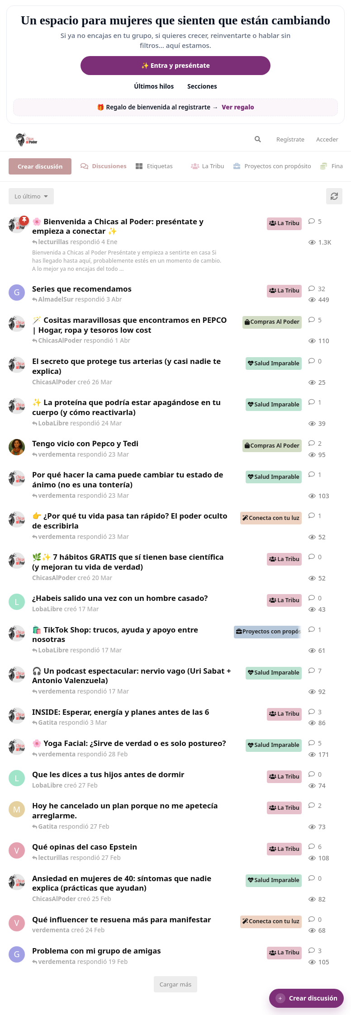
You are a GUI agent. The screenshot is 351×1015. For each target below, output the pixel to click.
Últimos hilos (154, 86)
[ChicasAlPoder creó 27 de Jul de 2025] (17, 747)
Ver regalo (238, 107)
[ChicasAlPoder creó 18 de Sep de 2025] (17, 225)
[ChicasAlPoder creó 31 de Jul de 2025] (17, 324)
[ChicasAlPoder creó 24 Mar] (17, 406)
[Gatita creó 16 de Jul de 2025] (17, 292)
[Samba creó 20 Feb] (17, 447)
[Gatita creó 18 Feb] (17, 954)
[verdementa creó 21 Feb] (17, 850)
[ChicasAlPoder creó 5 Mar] (17, 674)
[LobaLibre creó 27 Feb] (17, 778)
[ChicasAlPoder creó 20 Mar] (17, 560)
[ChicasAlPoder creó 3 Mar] (17, 716)
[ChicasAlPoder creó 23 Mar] (17, 519)
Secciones (202, 86)
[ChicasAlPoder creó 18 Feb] (17, 478)
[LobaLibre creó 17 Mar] (17, 602)
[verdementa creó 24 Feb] (17, 923)
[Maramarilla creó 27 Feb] (17, 809)
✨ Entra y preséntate (175, 65)
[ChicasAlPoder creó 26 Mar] (17, 365)
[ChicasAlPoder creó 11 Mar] (17, 633)
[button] (306, 998)
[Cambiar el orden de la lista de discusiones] (31, 196)
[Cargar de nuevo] (334, 196)
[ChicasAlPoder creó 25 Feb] (17, 882)
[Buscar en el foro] (258, 139)
